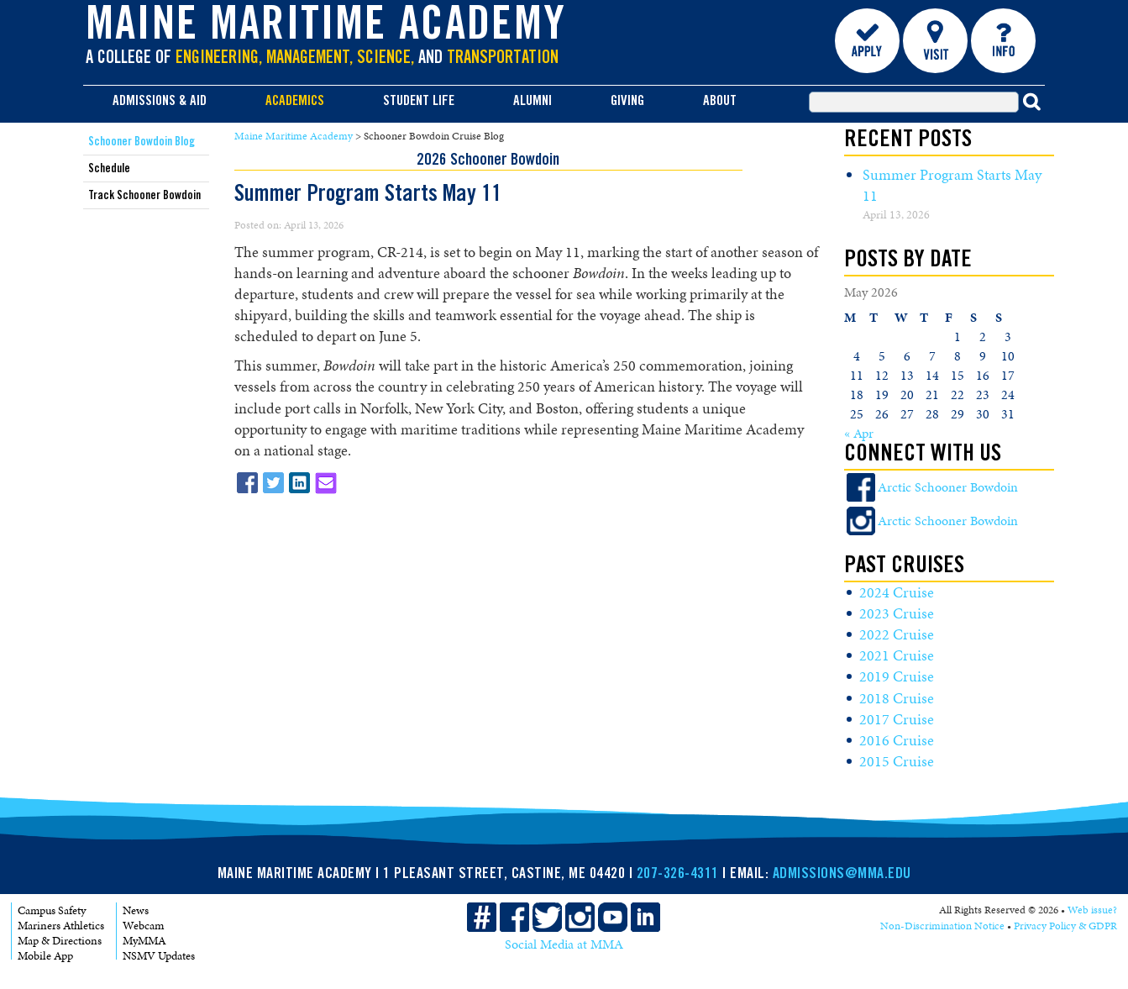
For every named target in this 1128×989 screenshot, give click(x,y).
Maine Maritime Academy (326, 28)
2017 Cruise (896, 719)
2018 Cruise (896, 698)
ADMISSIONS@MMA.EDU (842, 874)
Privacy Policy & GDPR (1065, 926)
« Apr (859, 433)
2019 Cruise (896, 676)
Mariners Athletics (61, 926)
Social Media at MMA (564, 944)
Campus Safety (52, 910)
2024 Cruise (896, 592)
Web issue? (1092, 910)
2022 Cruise (896, 634)
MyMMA (144, 941)
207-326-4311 (678, 874)
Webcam (143, 926)
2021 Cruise (896, 655)
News (136, 910)
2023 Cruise (896, 613)
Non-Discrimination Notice (942, 926)
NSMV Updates (159, 956)
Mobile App (45, 956)
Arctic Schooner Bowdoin (948, 487)
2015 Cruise (896, 761)
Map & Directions (60, 941)
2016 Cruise (896, 740)
